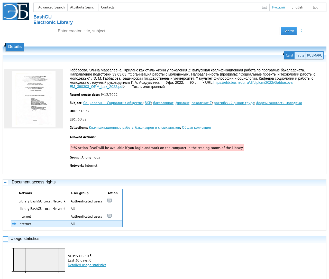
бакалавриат (163, 102)
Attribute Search (83, 7)
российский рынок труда (234, 102)
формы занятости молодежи (279, 102)
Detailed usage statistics (87, 265)
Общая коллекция (196, 127)
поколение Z (201, 102)
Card (289, 55)
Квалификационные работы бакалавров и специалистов (134, 127)
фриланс (182, 102)
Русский (278, 7)
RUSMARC (314, 55)
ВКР (148, 102)
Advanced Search (51, 7)
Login (317, 7)
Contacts (108, 7)
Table (300, 55)
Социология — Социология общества (113, 102)
